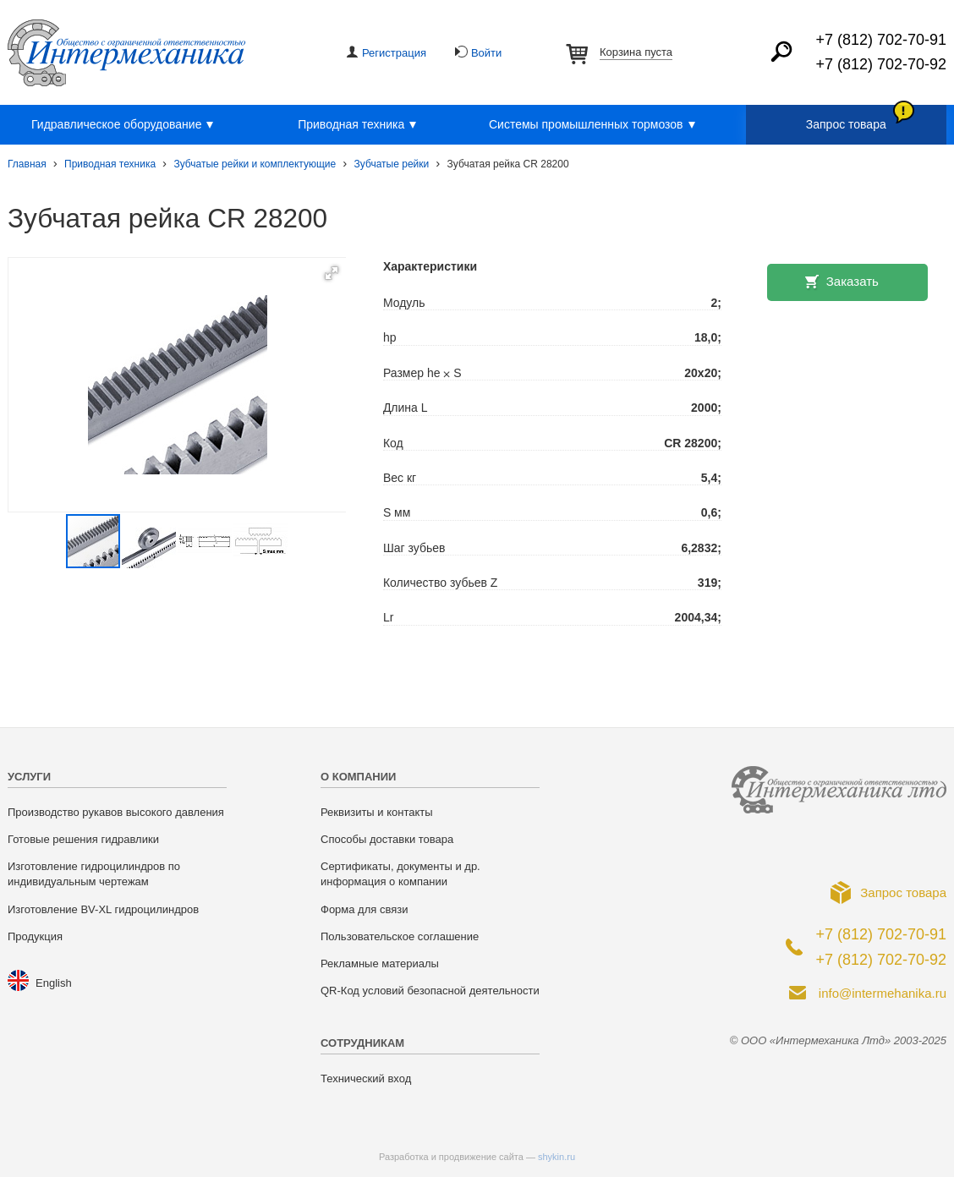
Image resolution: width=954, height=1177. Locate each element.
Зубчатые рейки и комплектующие (254, 164)
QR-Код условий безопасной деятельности (430, 990)
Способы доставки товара (387, 839)
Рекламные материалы (380, 963)
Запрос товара (846, 124)
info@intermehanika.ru (882, 993)
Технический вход (366, 1078)
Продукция (35, 936)
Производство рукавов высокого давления (116, 812)
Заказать (852, 281)
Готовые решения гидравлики (83, 839)
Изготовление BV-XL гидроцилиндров (103, 909)
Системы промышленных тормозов (594, 125)
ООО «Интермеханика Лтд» (126, 52)
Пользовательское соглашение (400, 936)
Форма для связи (364, 909)
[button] (331, 273)
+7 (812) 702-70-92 (880, 64)
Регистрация (394, 53)
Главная (27, 164)
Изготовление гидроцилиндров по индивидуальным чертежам (94, 874)
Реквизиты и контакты (377, 812)
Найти (781, 51)
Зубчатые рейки (392, 164)
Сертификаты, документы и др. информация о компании (400, 874)
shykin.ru (556, 1157)
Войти (486, 53)
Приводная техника (359, 125)
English (54, 983)
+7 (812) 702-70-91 (880, 39)
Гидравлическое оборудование (124, 125)
